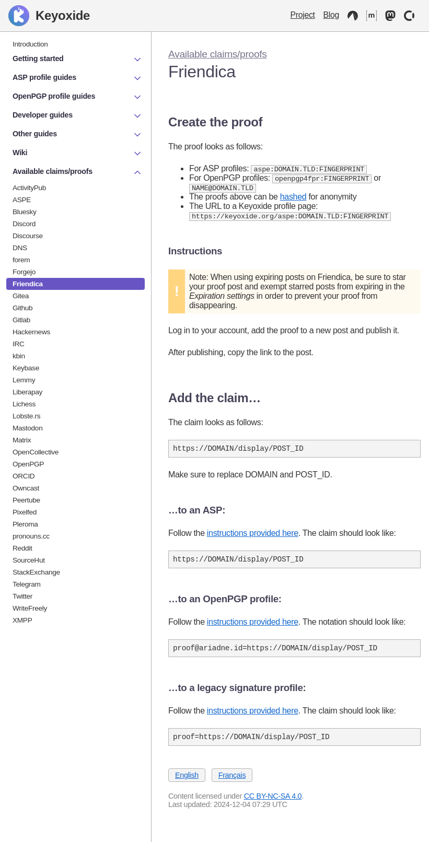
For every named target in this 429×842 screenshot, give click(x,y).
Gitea (21, 296)
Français (232, 783)
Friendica (28, 284)
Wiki (78, 153)
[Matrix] (371, 15)
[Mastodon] (390, 15)
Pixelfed (25, 512)
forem (21, 260)
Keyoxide (49, 15)
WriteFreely (30, 608)
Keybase (26, 368)
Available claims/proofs (217, 54)
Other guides (78, 135)
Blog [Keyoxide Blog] (331, 14)
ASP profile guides (78, 78)
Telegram (27, 584)
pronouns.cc (31, 536)
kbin (19, 356)
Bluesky (25, 212)
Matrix (22, 440)
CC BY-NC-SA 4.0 (273, 804)
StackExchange (36, 572)
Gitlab (21, 320)
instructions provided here (252, 536)
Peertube (26, 500)
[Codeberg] (352, 15)
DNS (20, 248)
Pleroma (25, 524)
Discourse (28, 236)
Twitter (22, 596)
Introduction (30, 44)
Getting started (78, 59)
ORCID (23, 476)
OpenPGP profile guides (78, 97)
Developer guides (78, 116)
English (187, 783)
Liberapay (27, 392)
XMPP (22, 620)
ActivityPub (29, 188)
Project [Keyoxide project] (303, 14)
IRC (19, 344)
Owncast (26, 488)
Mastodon (27, 428)
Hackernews (31, 332)
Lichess (24, 404)
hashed (293, 198)
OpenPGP (28, 464)
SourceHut (29, 560)
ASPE (22, 200)
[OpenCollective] (409, 15)
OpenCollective (36, 452)
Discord (24, 224)
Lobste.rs (26, 416)
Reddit (22, 548)
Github (22, 308)
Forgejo (24, 272)
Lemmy (24, 380)
